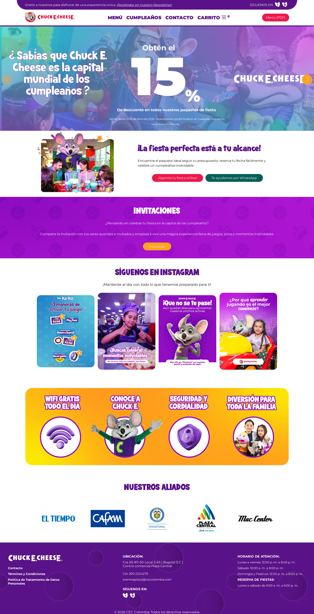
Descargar (157, 246)
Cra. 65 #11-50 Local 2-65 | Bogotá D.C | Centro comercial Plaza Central (153, 564)
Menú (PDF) (275, 17)
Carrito (213, 17)
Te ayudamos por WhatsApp (234, 178)
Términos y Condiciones (26, 574)
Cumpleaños (143, 17)
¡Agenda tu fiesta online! (177, 178)
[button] (307, 79)
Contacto (179, 17)
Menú (115, 17)
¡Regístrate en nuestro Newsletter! (144, 5)
